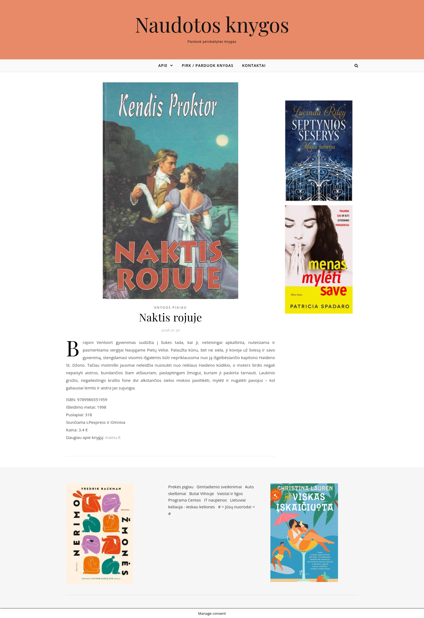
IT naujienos (215, 500)
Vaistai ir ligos (230, 493)
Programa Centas (184, 500)
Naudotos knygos (212, 24)
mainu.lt (112, 437)
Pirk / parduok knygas (207, 65)
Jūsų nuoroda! (238, 506)
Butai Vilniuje (201, 493)
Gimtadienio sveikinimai (219, 486)
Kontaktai (254, 65)
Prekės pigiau (180, 486)
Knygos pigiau (170, 307)
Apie (162, 65)
